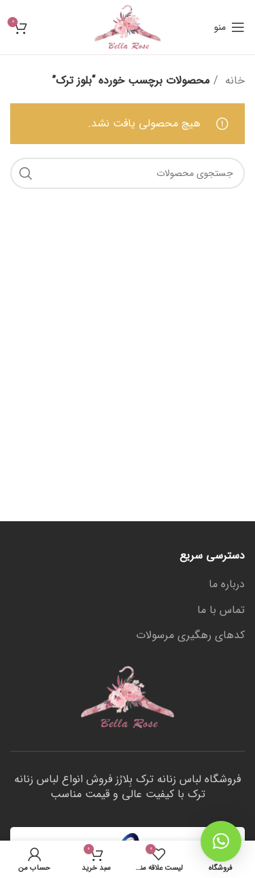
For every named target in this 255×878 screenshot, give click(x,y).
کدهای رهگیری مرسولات (190, 635)
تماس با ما (221, 610)
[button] (221, 841)
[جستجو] (127, 173)
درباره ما (227, 584)
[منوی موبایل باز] (229, 27)
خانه (233, 80)
